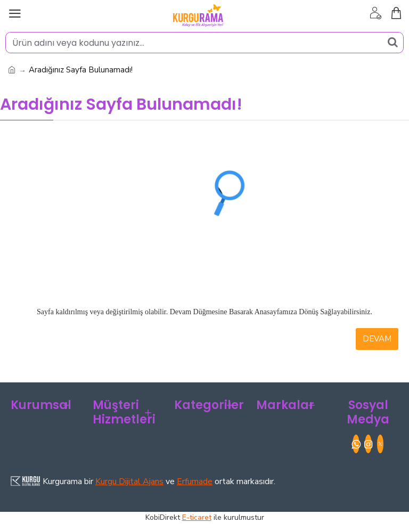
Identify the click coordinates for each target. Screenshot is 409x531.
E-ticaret (196, 517)
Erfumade (194, 481)
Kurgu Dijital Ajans (129, 481)
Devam (377, 338)
